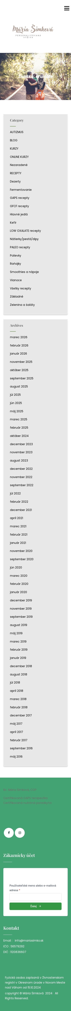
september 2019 (21, 617)
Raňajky (15, 264)
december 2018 (21, 666)
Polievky (15, 256)
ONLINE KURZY (19, 157)
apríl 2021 (16, 518)
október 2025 (19, 370)
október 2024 (19, 436)
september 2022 (21, 485)
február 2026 (19, 345)
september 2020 (22, 559)
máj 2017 (16, 724)
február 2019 (19, 650)
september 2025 (21, 378)
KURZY (14, 149)
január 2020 (18, 592)
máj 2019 (16, 633)
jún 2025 (16, 403)
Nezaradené (19, 165)
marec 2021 (18, 526)
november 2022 (21, 477)
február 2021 (18, 535)
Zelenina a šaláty (22, 305)
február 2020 (19, 584)
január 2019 (18, 658)
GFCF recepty (19, 206)
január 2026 (18, 354)
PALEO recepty (20, 247)
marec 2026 (18, 337)
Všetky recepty (20, 288)
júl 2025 (15, 395)
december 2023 (21, 444)
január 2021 (18, 543)
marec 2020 (18, 576)
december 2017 (21, 715)
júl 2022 (15, 493)
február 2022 (19, 502)
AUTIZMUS (16, 132)
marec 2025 (18, 419)
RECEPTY (15, 173)
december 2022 (21, 469)
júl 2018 (15, 683)
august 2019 (18, 625)
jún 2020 (16, 567)
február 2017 (18, 740)
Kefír (13, 223)
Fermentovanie (21, 190)
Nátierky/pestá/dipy (24, 239)
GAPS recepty (19, 198)
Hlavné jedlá (19, 214)
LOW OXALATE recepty (25, 231)
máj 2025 (16, 411)
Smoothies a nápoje (24, 272)
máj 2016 (16, 757)
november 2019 (21, 609)
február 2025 (19, 428)
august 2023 (19, 461)
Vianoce (16, 280)
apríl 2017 (16, 732)
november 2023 (21, 452)
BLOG (13, 140)
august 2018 (18, 674)
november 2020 (21, 551)
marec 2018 (18, 699)
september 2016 (21, 748)
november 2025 (21, 362)
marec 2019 (18, 642)
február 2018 (19, 707)
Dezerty (15, 181)
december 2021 (21, 510)
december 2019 (21, 600)
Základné (16, 297)
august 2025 (19, 386)
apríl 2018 (16, 691)
